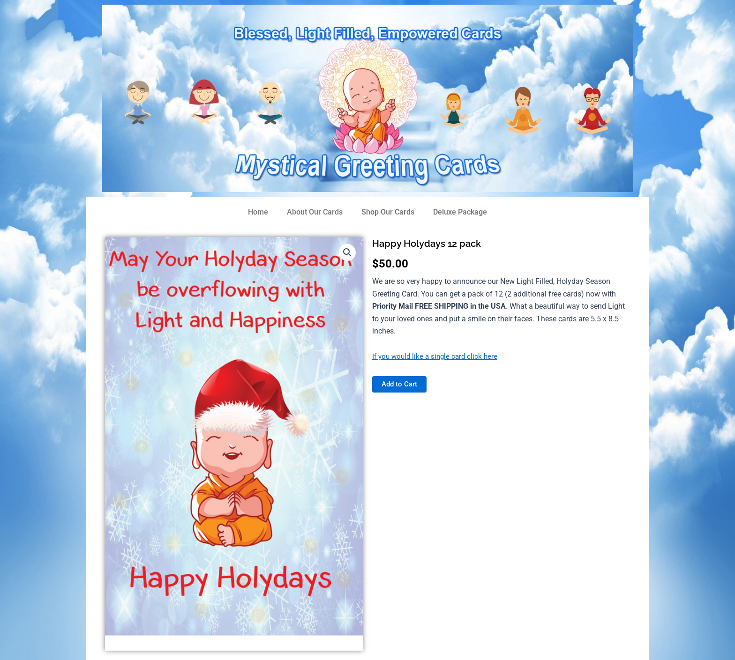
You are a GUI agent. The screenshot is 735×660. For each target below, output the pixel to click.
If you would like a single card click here (437, 356)
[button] (346, 253)
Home (258, 212)
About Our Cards (315, 212)
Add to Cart (401, 384)
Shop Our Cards (387, 212)
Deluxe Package (460, 212)
